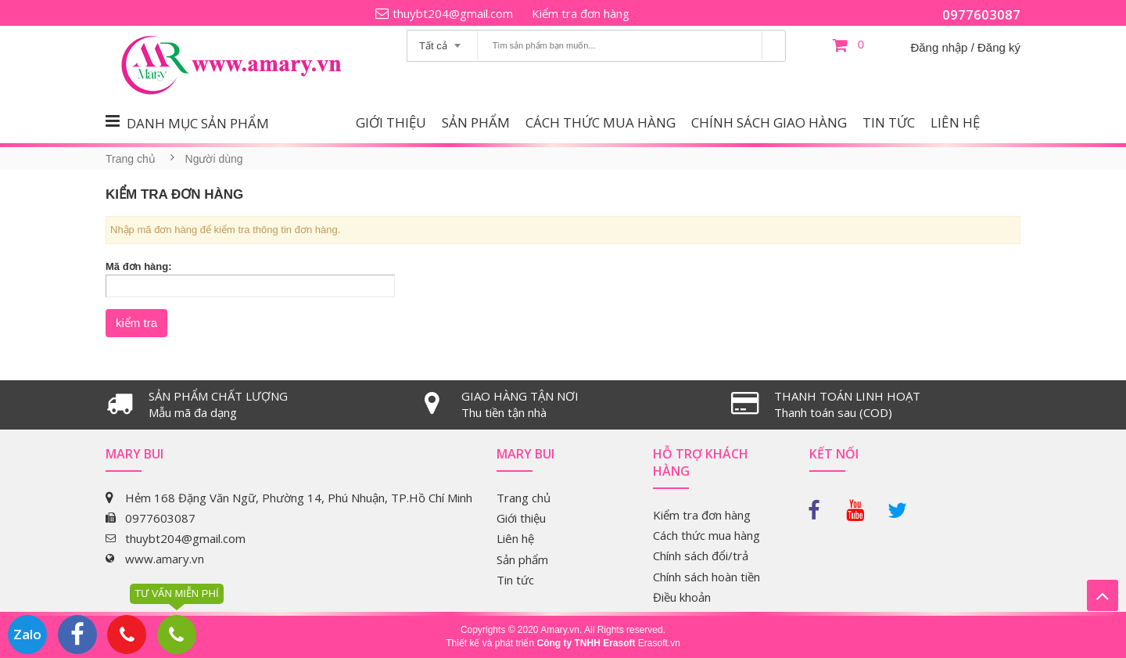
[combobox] (442, 41)
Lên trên (1102, 595)
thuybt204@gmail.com (453, 13)
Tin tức (888, 122)
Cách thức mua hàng (600, 122)
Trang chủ (131, 159)
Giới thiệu (391, 122)
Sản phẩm (476, 122)
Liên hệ (955, 122)
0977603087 (981, 14)
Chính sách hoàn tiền (706, 576)
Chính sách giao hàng (769, 122)
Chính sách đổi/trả (700, 555)
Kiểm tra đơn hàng (580, 13)
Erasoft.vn (659, 643)
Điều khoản (682, 597)
